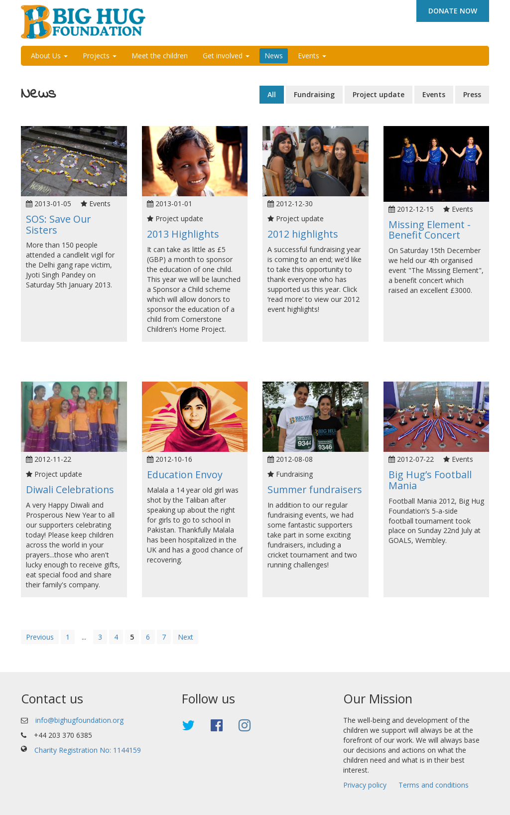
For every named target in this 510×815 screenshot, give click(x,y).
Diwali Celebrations (70, 489)
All (271, 94)
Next (185, 637)
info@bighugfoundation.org (79, 720)
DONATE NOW (452, 10)
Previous (40, 637)
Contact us (52, 698)
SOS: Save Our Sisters (58, 224)
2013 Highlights (183, 234)
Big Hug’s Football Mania (430, 480)
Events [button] (312, 55)
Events (433, 94)
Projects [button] (100, 55)
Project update (378, 94)
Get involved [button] (226, 55)
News (273, 55)
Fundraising (314, 94)
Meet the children (159, 55)
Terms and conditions (433, 785)
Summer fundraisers (314, 489)
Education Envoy (185, 474)
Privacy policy (364, 785)
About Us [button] (49, 55)
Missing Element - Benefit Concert (429, 230)
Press (472, 94)
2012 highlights (302, 234)
